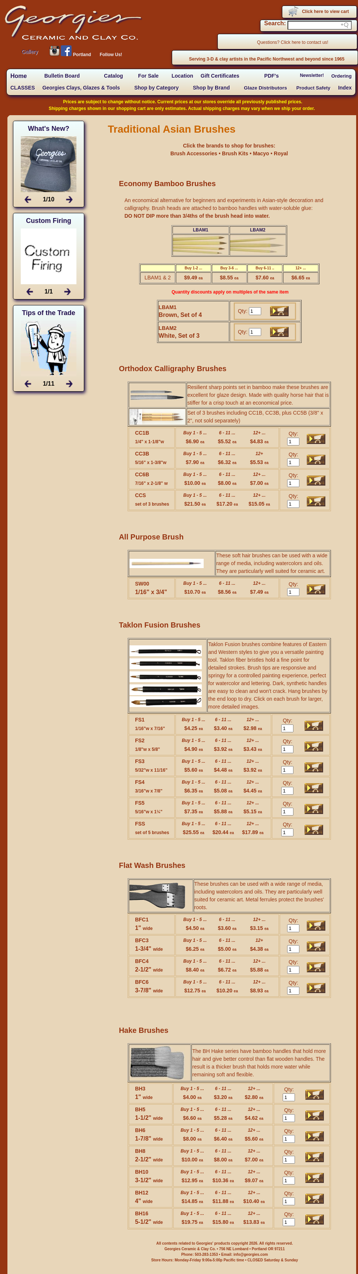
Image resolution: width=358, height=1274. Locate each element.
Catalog (113, 76)
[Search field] (320, 25)
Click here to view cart (325, 11)
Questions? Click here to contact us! (292, 42)
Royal (281, 153)
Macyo (261, 153)
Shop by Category (156, 88)
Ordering (341, 76)
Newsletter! (312, 75)
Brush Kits (236, 153)
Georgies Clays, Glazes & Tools (81, 88)
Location (182, 76)
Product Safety (313, 88)
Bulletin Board (62, 76)
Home (18, 76)
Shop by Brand (211, 88)
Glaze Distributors (265, 88)
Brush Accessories (194, 153)
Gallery (30, 52)
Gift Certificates (220, 76)
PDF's (271, 76)
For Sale (148, 76)
